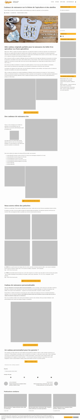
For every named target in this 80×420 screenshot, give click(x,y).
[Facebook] (11, 377)
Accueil (52, 1)
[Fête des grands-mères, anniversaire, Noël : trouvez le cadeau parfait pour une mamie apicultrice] (40, 400)
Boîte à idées (62, 1)
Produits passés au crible (22, 12)
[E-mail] (51, 377)
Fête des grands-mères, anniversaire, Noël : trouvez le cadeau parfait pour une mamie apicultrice (67, 89)
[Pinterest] (24, 377)
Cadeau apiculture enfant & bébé (11, 371)
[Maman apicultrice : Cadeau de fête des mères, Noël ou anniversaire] (15, 400)
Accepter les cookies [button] (68, 417)
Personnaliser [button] (76, 417)
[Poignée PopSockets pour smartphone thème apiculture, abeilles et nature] (64, 400)
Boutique (57, 1)
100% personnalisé (70, 1)
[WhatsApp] (37, 377)
